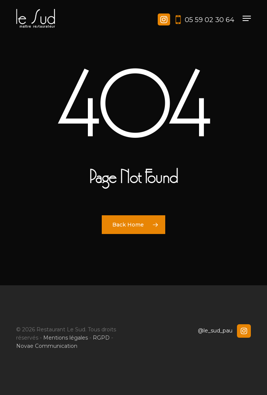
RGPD (101, 337)
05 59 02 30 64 (209, 20)
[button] (247, 18)
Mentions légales (65, 337)
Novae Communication (46, 346)
